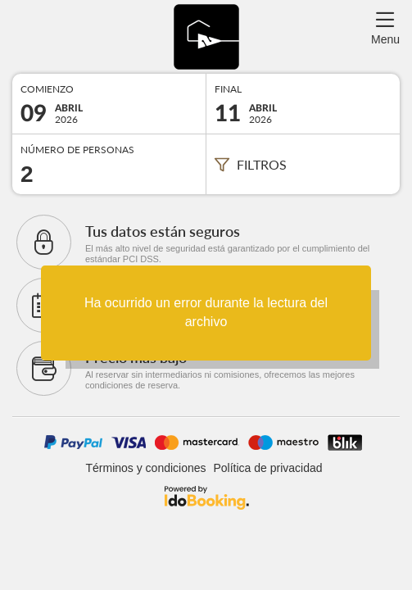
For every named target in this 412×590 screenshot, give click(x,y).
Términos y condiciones (145, 467)
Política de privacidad (267, 467)
